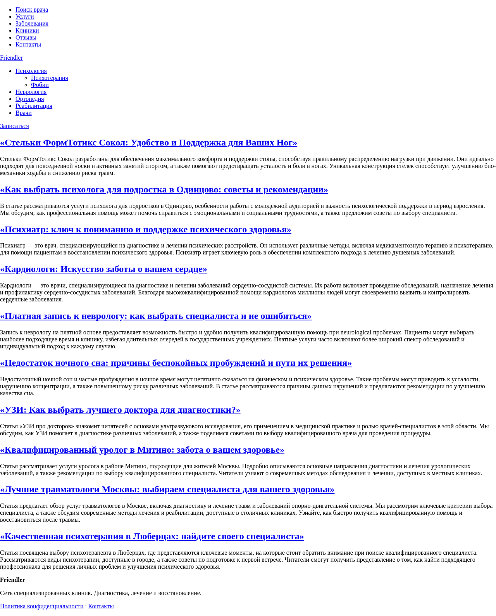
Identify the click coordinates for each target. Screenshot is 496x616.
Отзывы (26, 37)
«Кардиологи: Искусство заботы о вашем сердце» (103, 269)
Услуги (25, 16)
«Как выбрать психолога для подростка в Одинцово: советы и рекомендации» (164, 189)
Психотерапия (49, 77)
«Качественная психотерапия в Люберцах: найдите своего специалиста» (152, 536)
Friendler (11, 57)
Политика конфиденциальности (42, 606)
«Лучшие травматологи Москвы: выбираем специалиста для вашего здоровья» (167, 489)
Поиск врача (32, 9)
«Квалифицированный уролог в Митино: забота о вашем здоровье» (142, 450)
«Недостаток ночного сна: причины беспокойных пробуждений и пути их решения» (176, 363)
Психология (31, 70)
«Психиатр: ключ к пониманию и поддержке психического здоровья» (145, 229)
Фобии (40, 84)
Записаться (14, 126)
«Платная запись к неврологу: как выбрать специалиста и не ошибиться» (156, 316)
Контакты (28, 44)
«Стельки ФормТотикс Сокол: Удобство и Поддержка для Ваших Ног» (148, 142)
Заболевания (32, 23)
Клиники (27, 30)
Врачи (24, 112)
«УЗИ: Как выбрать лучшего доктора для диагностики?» (120, 410)
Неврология (31, 91)
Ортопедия (30, 98)
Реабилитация (34, 105)
